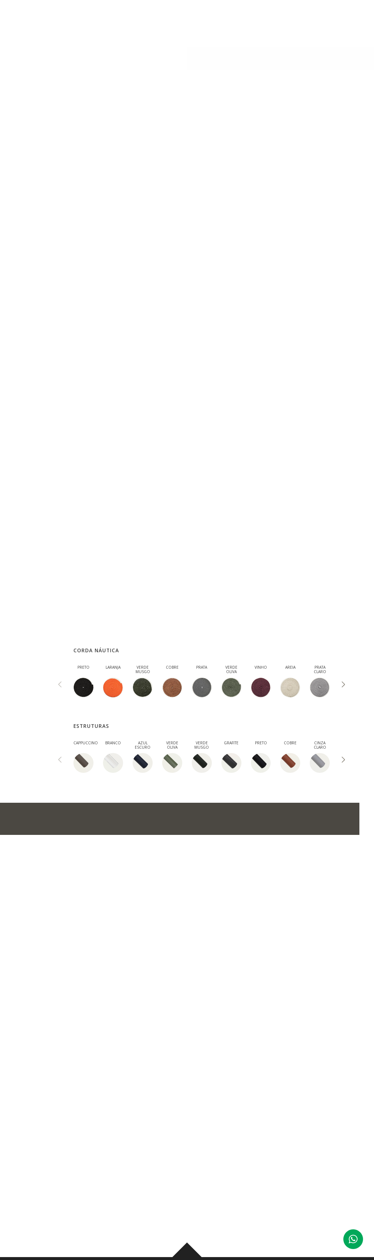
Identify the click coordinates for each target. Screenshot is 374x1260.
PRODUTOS (150, 19)
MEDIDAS (124, 238)
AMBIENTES (191, 19)
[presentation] (60, 685)
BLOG (226, 19)
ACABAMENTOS (188, 238)
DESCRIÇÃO (64, 238)
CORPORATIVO (265, 19)
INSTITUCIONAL (105, 19)
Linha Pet (80, 53)
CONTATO (307, 19)
